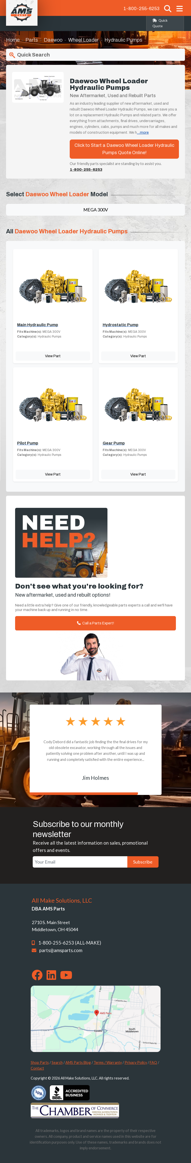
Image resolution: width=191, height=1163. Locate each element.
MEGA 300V (95, 209)
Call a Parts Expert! (95, 623)
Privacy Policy (136, 1062)
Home (13, 40)
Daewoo (53, 40)
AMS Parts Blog (78, 1062)
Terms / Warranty (108, 1062)
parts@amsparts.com (60, 950)
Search (57, 1062)
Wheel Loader (83, 40)
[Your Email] (80, 862)
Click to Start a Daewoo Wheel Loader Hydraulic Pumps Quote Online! (124, 149)
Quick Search (29, 55)
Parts (31, 40)
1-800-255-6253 (141, 8)
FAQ (153, 1062)
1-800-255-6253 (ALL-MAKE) (69, 943)
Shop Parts (40, 1062)
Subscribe (142, 862)
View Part (53, 356)
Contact (37, 1068)
